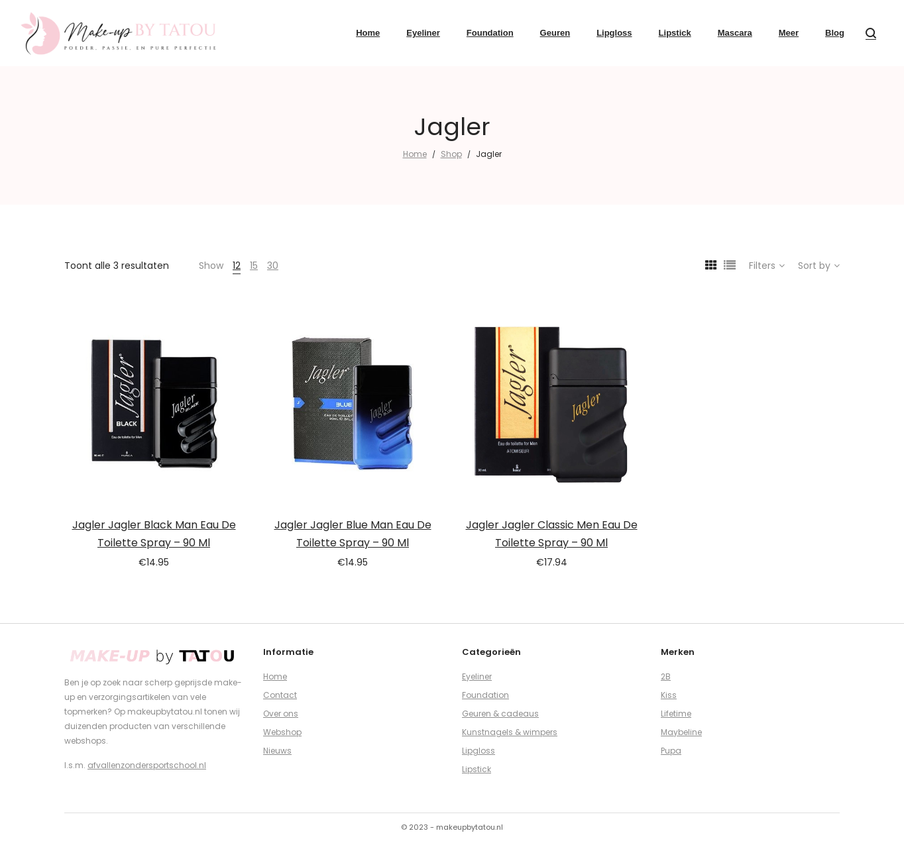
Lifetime (676, 713)
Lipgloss (478, 750)
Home (415, 154)
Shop (451, 154)
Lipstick (476, 769)
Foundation (485, 695)
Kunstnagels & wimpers (509, 732)
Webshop (282, 732)
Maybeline (681, 732)
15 (254, 265)
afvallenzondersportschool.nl (146, 765)
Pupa (671, 750)
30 (272, 265)
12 (237, 265)
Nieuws (277, 750)
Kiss (669, 695)
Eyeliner (477, 676)
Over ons (280, 713)
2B (666, 676)
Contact (280, 695)
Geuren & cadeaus (500, 713)
